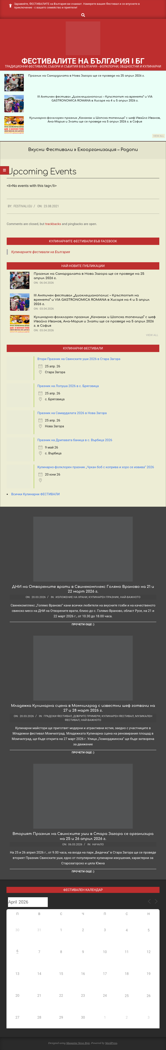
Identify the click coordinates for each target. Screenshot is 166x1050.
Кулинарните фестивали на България (40, 252)
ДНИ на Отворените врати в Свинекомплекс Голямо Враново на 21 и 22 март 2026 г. (83, 589)
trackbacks (53, 224)
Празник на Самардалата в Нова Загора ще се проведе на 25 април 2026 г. (86, 75)
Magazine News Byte (78, 1043)
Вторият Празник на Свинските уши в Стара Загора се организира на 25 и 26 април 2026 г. (83, 836)
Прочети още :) (83, 624)
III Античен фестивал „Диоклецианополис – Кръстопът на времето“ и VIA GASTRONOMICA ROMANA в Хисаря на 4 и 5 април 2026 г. (92, 300)
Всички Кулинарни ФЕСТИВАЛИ (35, 494)
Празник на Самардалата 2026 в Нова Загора (72, 413)
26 (148, 996)
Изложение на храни (71, 597)
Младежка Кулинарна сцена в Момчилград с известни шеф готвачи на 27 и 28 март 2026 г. (83, 708)
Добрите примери (86, 716)
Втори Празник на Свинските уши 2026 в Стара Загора (78, 359)
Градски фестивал (58, 716)
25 (127, 996)
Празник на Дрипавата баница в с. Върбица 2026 (74, 440)
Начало (98, 844)
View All (158, 136)
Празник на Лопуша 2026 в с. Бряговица (68, 386)
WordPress (111, 1043)
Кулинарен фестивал (118, 716)
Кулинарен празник (104, 597)
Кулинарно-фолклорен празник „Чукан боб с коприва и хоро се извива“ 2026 (95, 467)
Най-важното (130, 597)
